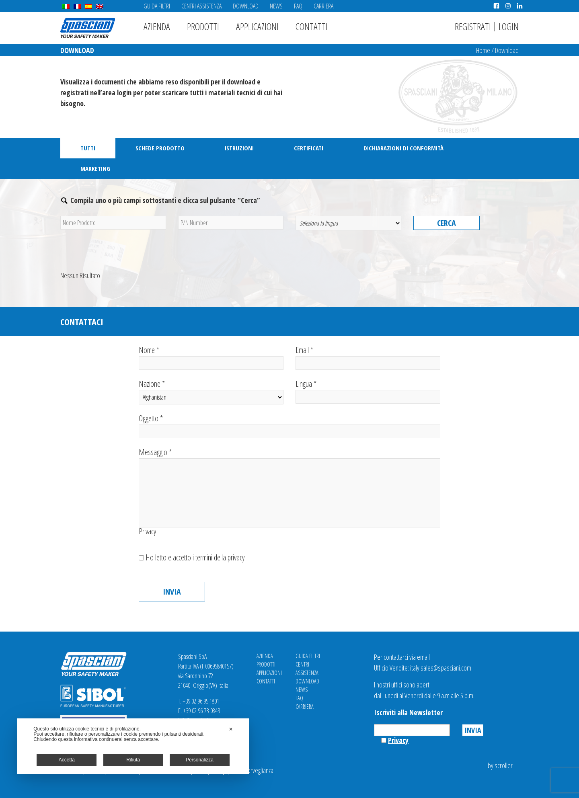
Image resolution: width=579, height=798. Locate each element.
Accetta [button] (67, 760)
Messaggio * (289, 487)
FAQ (298, 6)
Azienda (157, 26)
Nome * (211, 358)
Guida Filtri (157, 6)
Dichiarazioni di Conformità (403, 148)
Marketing (95, 168)
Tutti (87, 148)
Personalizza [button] (200, 760)
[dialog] (133, 746)
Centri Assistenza (201, 6)
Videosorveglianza (252, 770)
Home (483, 50)
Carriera (323, 6)
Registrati (473, 26)
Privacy (147, 531)
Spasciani (87, 28)
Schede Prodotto (160, 148)
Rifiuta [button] (133, 760)
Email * (368, 358)
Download (246, 6)
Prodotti (203, 26)
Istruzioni (239, 148)
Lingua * (368, 392)
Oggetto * (289, 426)
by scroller (500, 765)
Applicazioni (257, 26)
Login (509, 26)
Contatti (312, 26)
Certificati (308, 148)
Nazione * (211, 392)
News (276, 6)
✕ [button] (231, 729)
